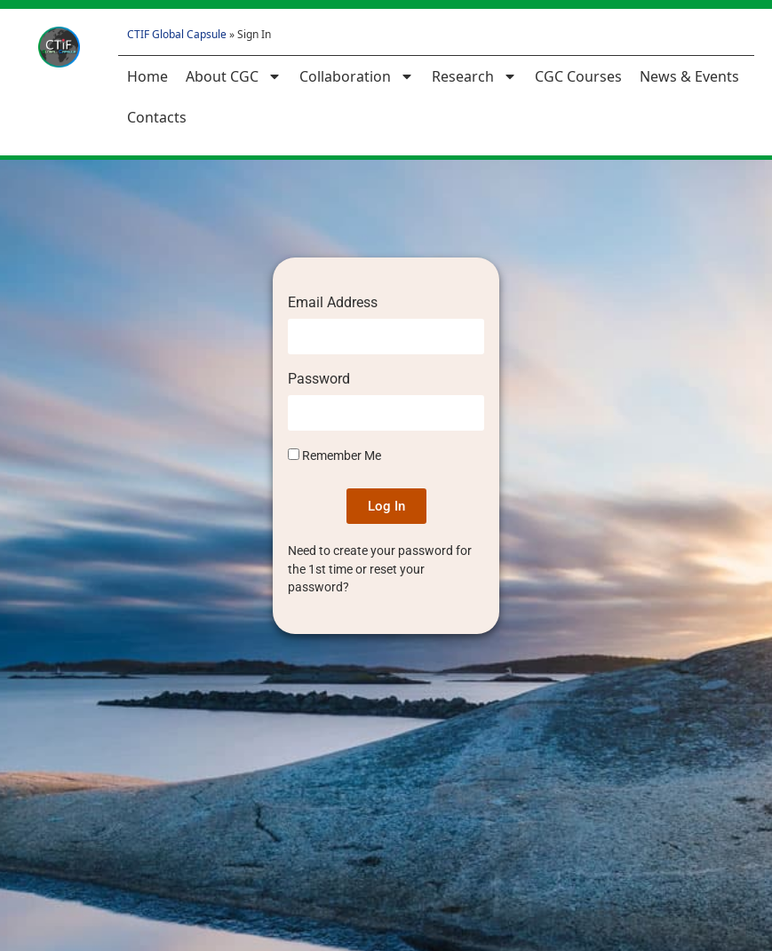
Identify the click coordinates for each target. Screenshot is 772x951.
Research (474, 76)
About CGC (234, 76)
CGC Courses (578, 76)
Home (147, 76)
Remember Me (334, 455)
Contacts (157, 117)
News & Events (689, 76)
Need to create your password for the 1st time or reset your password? (380, 568)
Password (319, 379)
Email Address (333, 303)
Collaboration (356, 76)
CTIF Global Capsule (177, 34)
